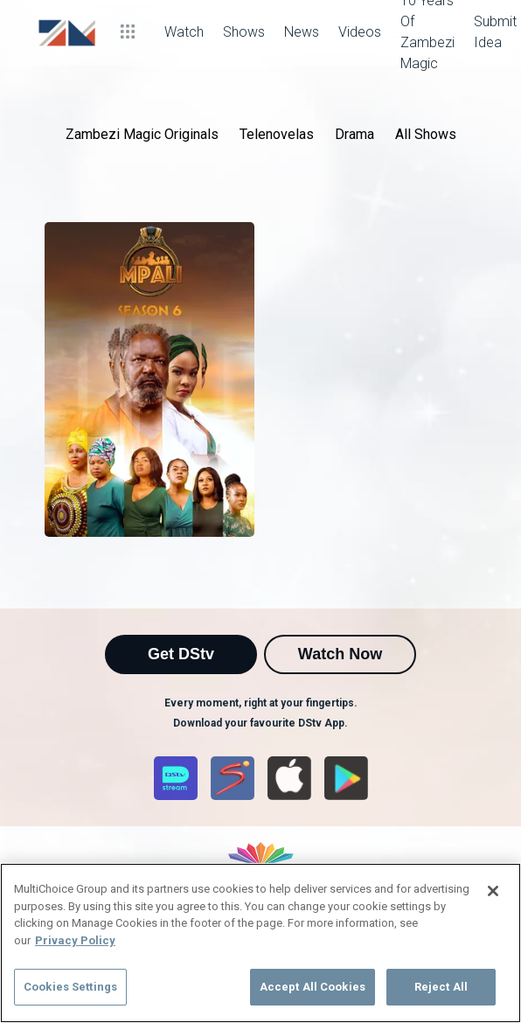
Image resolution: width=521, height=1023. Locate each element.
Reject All (441, 986)
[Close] (493, 891)
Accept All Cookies (312, 986)
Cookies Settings (70, 986)
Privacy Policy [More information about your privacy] (75, 940)
